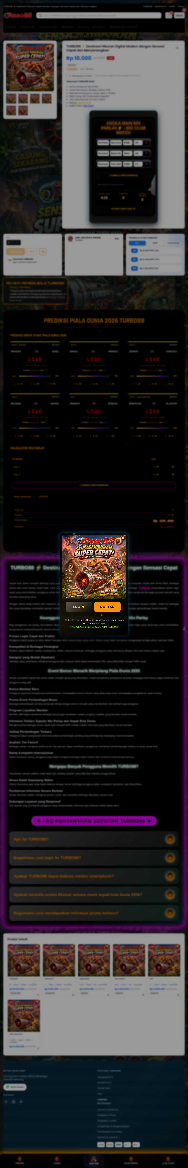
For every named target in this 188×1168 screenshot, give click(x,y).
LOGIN (78, 607)
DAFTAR (107, 607)
